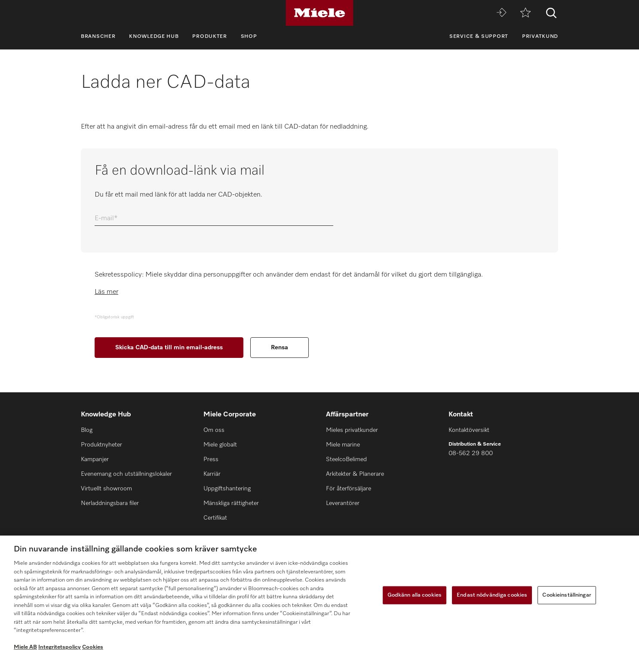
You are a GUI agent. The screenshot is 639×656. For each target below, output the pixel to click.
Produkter (209, 36)
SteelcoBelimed (346, 459)
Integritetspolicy (59, 647)
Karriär (212, 474)
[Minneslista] (525, 13)
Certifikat (215, 518)
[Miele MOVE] (501, 13)
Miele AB (25, 647)
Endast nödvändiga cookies (492, 595)
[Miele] (319, 13)
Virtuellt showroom (106, 489)
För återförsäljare (348, 489)
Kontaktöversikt (469, 430)
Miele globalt (220, 445)
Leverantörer (342, 503)
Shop (249, 36)
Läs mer (106, 292)
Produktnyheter (101, 445)
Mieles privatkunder (352, 430)
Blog (86, 430)
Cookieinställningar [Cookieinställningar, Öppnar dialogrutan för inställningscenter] (566, 595)
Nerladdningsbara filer (110, 503)
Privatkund (540, 36)
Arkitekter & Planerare (355, 474)
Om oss (213, 430)
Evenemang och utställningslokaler (126, 474)
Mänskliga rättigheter (231, 503)
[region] (319, 596)
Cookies (92, 647)
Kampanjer (95, 459)
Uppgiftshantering (227, 489)
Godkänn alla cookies (414, 595)
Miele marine (343, 445)
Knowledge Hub (153, 36)
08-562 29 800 (471, 453)
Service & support (478, 36)
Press (210, 459)
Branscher (98, 36)
